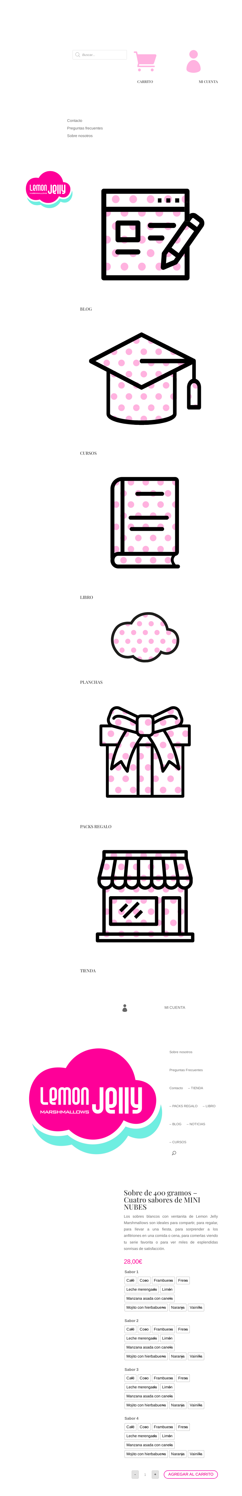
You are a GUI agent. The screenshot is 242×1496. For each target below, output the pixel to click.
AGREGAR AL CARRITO (190, 1474)
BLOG (86, 309)
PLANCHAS (91, 682)
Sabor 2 (131, 1321)
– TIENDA (195, 1088)
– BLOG (175, 1124)
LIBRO (86, 597)
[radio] (130, 1280)
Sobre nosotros (180, 1052)
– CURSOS (177, 1142)
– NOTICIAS (196, 1124)
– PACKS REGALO (183, 1106)
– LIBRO (209, 1106)
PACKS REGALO (96, 826)
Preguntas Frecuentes (186, 1070)
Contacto (176, 1088)
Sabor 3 (131, 1370)
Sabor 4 (131, 1418)
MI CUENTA (208, 81)
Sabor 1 (131, 1272)
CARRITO (145, 81)
